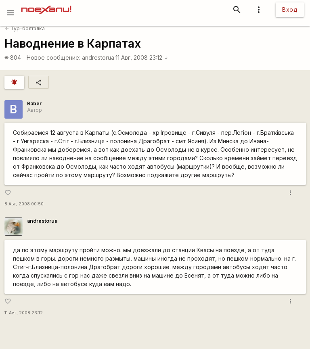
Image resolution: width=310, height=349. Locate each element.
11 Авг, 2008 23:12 (141, 57)
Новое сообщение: (53, 57)
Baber (34, 103)
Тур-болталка (24, 28)
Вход (289, 9)
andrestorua (98, 57)
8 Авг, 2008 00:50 (24, 204)
